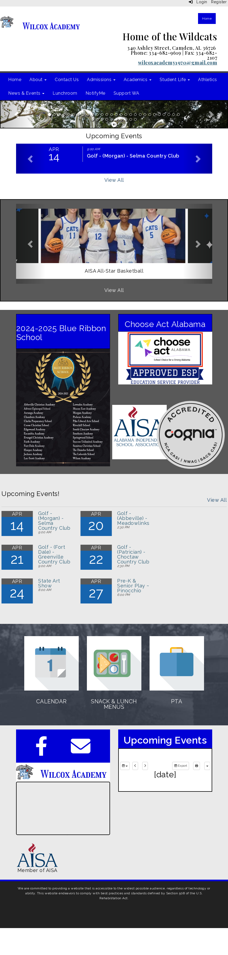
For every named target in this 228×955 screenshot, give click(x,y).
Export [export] (180, 766)
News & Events (26, 93)
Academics (137, 79)
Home (207, 18)
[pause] (114, 124)
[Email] (81, 751)
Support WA (126, 93)
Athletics (207, 79)
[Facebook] (41, 751)
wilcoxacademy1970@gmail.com (177, 62)
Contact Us (67, 79)
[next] (145, 766)
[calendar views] (207, 766)
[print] (196, 766)
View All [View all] (114, 290)
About (38, 79)
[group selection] (125, 766)
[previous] (135, 766)
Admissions (101, 79)
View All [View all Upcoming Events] (114, 180)
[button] (18, 114)
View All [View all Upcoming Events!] (217, 500)
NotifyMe (95, 93)
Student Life (175, 79)
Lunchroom (65, 93)
